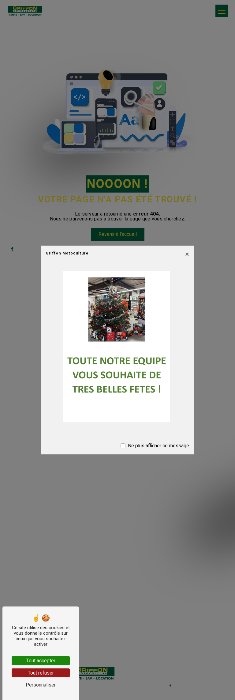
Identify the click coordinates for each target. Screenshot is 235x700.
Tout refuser (41, 673)
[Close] (187, 254)
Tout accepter (40, 661)
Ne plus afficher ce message (158, 446)
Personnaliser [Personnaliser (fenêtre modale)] (41, 685)
